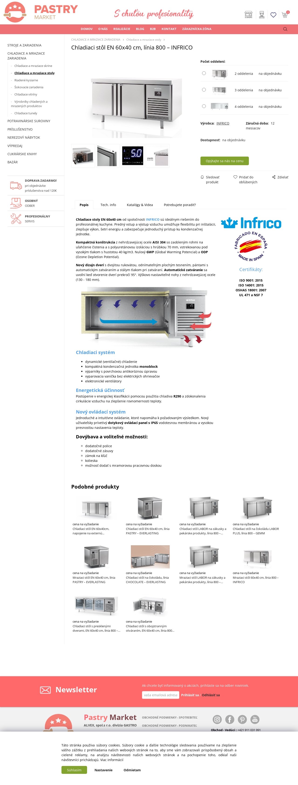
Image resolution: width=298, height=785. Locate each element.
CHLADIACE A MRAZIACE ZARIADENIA (26, 55)
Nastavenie (103, 770)
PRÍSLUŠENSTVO (20, 129)
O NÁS (103, 29)
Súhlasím (74, 770)
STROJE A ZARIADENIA (24, 45)
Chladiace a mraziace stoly (34, 73)
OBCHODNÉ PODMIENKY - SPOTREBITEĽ (169, 717)
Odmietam (132, 770)
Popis (84, 205)
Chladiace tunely (25, 113)
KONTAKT (169, 29)
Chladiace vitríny (25, 94)
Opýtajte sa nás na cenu (226, 161)
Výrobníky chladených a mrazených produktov (29, 103)
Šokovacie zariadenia (28, 87)
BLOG (140, 29)
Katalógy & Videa (140, 205)
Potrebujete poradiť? (180, 205)
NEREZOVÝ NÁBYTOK (23, 137)
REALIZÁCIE (121, 29)
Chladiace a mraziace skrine (33, 66)
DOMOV (86, 29)
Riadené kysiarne (26, 80)
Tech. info (108, 205)
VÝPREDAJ (14, 146)
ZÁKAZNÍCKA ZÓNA (196, 29)
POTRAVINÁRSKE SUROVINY (28, 121)
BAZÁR (12, 162)
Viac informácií (111, 760)
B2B (153, 29)
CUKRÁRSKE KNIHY (22, 154)
